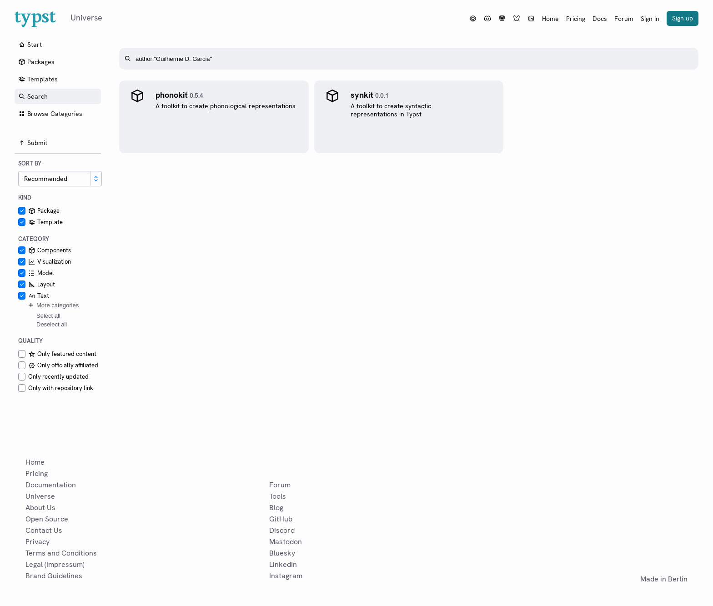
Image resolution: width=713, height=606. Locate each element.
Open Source (46, 519)
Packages (36, 62)
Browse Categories (50, 114)
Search (33, 96)
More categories (53, 305)
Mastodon (285, 541)
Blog (276, 507)
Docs (599, 19)
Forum (623, 19)
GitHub (280, 519)
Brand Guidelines (53, 576)
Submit (32, 143)
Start (30, 44)
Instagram (285, 576)
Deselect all (51, 324)
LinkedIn (283, 564)
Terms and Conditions (61, 553)
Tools (277, 496)
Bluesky (282, 553)
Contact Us (43, 530)
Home (550, 19)
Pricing (575, 19)
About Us (40, 507)
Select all (48, 315)
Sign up (682, 18)
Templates (38, 79)
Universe (40, 496)
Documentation (50, 485)
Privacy (37, 541)
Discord (282, 530)
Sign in (650, 19)
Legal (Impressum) (55, 564)
